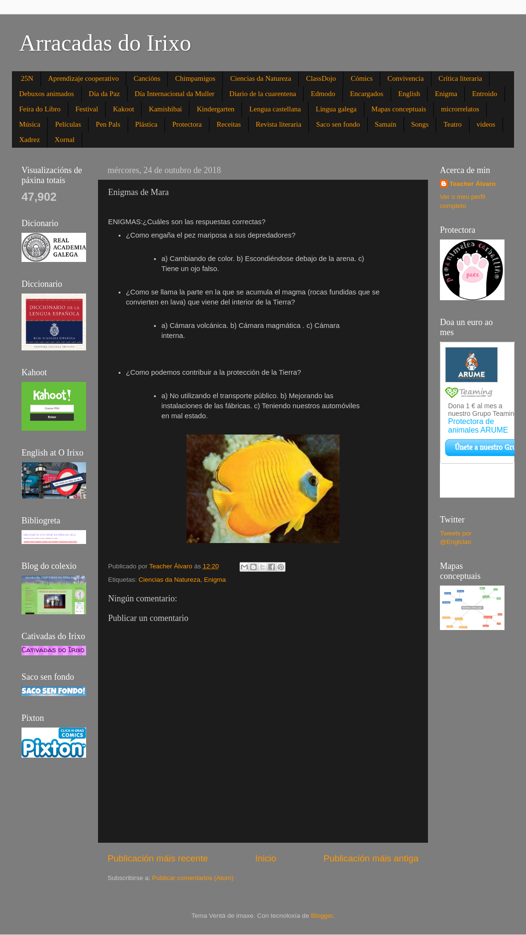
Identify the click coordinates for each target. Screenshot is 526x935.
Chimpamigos (195, 78)
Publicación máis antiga (371, 858)
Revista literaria (278, 124)
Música (29, 124)
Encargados (367, 94)
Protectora (187, 124)
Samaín (385, 124)
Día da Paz (104, 94)
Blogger (322, 915)
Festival (87, 109)
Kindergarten (215, 109)
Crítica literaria (460, 78)
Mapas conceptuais (399, 109)
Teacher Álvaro (472, 183)
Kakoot (123, 109)
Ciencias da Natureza (260, 78)
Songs (420, 124)
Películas (68, 124)
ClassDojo (321, 78)
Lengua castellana (275, 109)
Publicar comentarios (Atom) (192, 877)
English (409, 94)
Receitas (229, 124)
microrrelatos (460, 109)
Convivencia (405, 78)
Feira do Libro (40, 109)
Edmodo (323, 94)
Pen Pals (108, 124)
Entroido (484, 94)
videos (486, 124)
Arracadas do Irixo (105, 42)
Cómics (362, 78)
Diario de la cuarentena (263, 94)
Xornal (65, 139)
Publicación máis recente (158, 858)
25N (27, 78)
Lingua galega (336, 109)
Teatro (452, 124)
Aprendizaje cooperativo (83, 78)
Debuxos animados (46, 94)
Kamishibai (165, 109)
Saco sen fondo (338, 124)
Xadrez (29, 139)
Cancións (146, 78)
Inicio (265, 858)
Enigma (446, 94)
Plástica (146, 124)
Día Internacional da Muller (175, 94)
